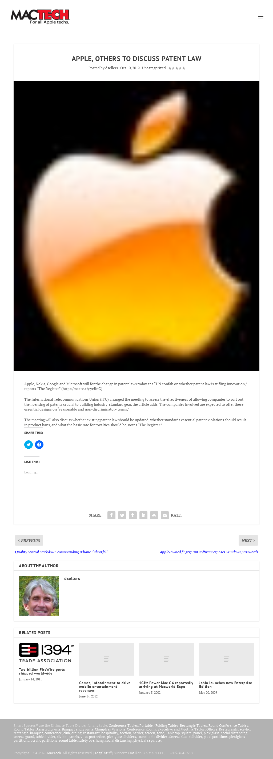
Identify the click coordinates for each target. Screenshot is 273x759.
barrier (138, 732)
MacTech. (54, 752)
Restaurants (228, 729)
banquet (36, 732)
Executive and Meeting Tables (181, 729)
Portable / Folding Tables (158, 725)
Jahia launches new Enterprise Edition (225, 684)
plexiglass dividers (121, 736)
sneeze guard (24, 736)
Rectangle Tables (193, 725)
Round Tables (24, 729)
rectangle (21, 732)
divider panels (68, 736)
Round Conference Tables (228, 725)
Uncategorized (154, 67)
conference (53, 732)
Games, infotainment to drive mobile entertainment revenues (105, 686)
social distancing (234, 732)
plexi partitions (216, 736)
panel (197, 732)
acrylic (244, 729)
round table (68, 740)
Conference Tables (123, 725)
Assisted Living (48, 729)
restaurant (91, 732)
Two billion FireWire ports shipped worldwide (42, 671)
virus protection (93, 736)
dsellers (111, 67)
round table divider (153, 736)
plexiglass (211, 732)
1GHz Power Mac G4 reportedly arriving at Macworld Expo (166, 684)
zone (160, 732)
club (66, 732)
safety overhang (91, 740)
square (186, 732)
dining (76, 732)
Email (132, 752)
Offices (211, 729)
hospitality (109, 732)
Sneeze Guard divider (185, 736)
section (125, 732)
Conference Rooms (141, 729)
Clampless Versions (110, 729)
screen (150, 732)
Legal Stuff (103, 752)
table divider (45, 736)
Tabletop (173, 732)
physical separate (147, 740)
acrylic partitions (44, 740)
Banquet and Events (77, 729)
